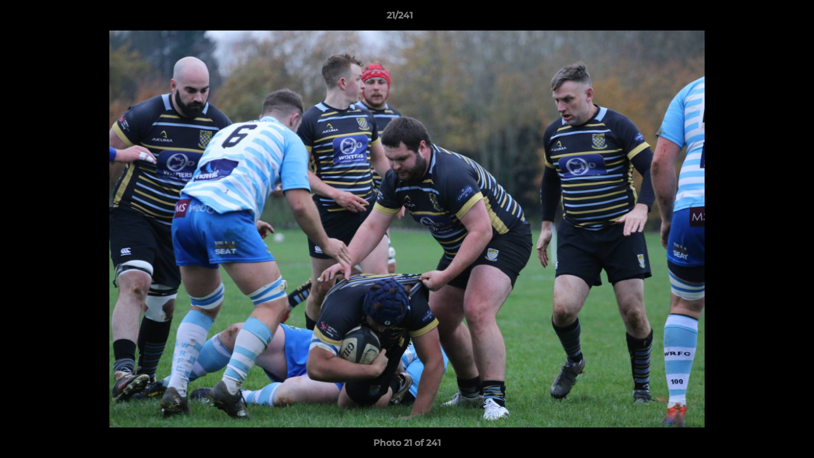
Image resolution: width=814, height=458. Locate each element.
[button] (760, 18)
